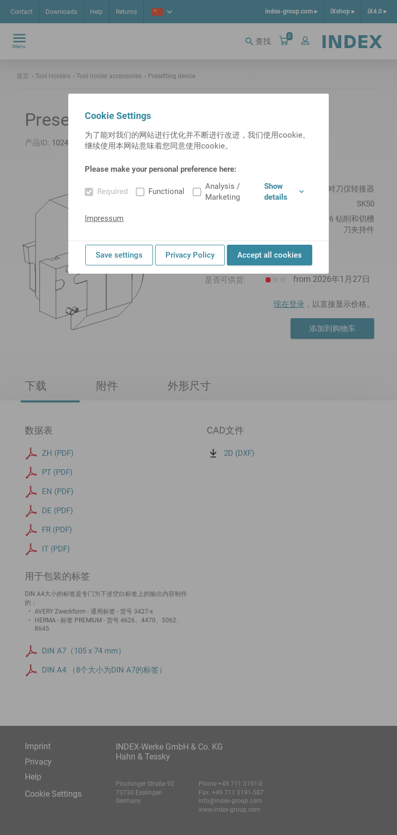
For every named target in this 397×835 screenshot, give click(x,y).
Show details (284, 192)
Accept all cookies (269, 255)
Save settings (119, 255)
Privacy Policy (190, 255)
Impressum (104, 218)
